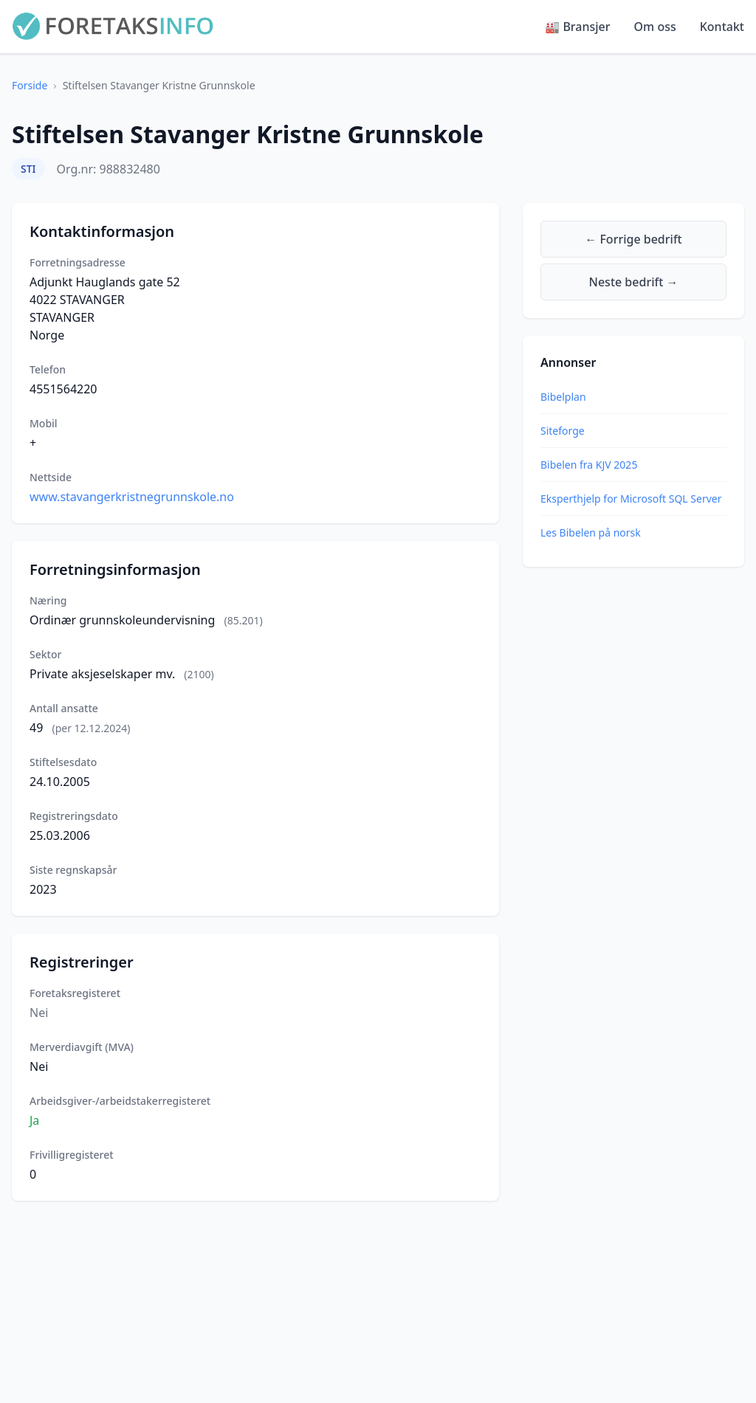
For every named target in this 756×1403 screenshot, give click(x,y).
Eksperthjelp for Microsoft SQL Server (630, 499)
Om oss (655, 26)
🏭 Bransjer (577, 26)
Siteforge (562, 431)
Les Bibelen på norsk (590, 532)
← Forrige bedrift (633, 239)
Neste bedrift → (633, 282)
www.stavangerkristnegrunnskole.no (132, 497)
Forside (29, 85)
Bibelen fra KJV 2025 (588, 465)
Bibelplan (563, 397)
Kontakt (722, 26)
